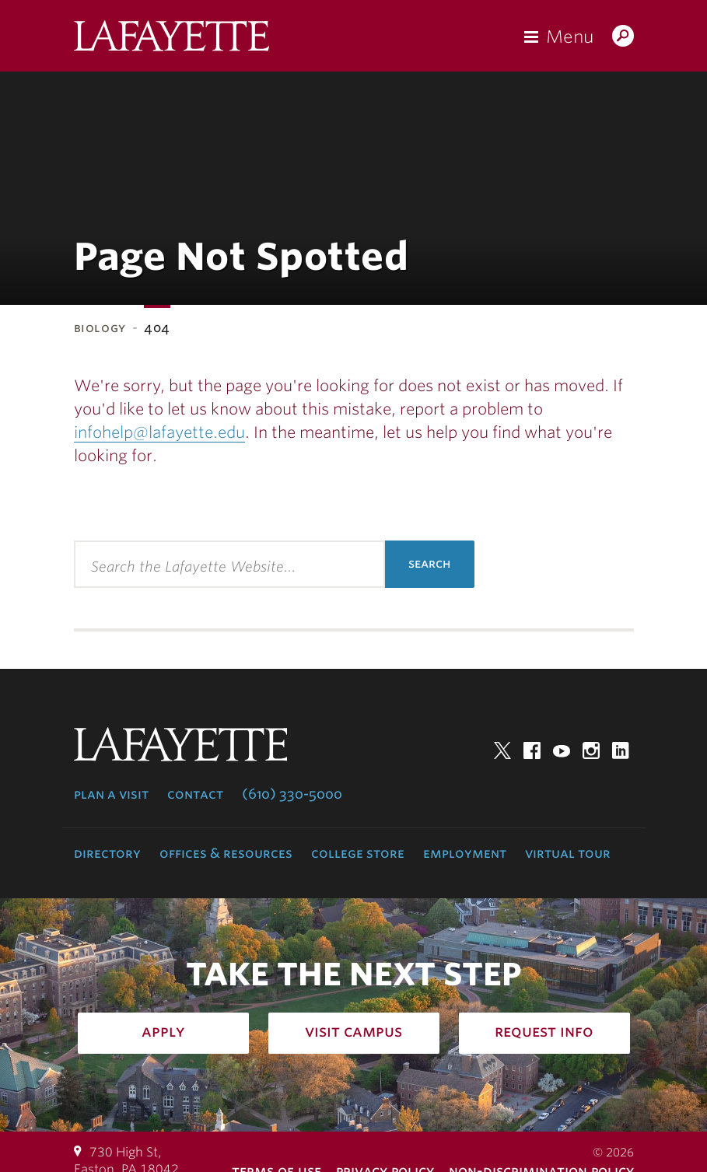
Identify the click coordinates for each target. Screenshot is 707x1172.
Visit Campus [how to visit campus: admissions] (353, 1031)
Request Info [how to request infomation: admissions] (544, 1031)
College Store (357, 853)
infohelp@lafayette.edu (159, 432)
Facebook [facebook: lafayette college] (532, 750)
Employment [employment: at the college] (464, 853)
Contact (195, 794)
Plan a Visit (111, 794)
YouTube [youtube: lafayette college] (561, 750)
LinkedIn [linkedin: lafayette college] (620, 750)
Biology (100, 327)
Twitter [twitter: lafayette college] (502, 750)
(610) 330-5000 (292, 794)
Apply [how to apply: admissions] (163, 1031)
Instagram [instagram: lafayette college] (591, 750)
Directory (107, 853)
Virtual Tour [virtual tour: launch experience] (568, 853)
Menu (569, 36)
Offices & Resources (225, 853)
